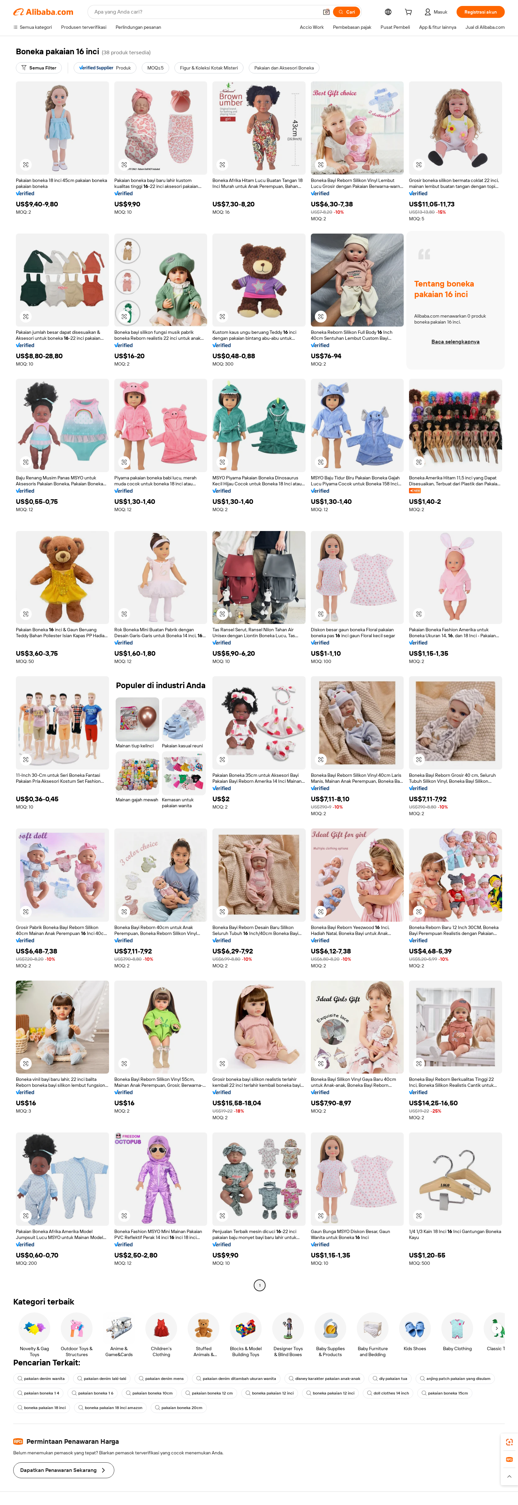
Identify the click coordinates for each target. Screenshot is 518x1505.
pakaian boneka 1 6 (92, 1393)
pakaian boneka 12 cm (209, 1393)
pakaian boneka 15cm (445, 1393)
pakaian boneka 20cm (179, 1407)
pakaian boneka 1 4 (38, 1393)
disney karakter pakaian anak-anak (324, 1378)
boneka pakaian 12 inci (269, 1393)
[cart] (410, 13)
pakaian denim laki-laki (101, 1378)
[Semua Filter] (39, 67)
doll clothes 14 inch (388, 1393)
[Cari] (346, 12)
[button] (326, 12)
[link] (509, 1442)
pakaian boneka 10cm (149, 1393)
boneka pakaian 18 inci (42, 1407)
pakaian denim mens (161, 1378)
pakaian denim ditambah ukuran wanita (236, 1378)
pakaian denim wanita (41, 1378)
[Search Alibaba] (205, 12)
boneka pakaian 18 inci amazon (110, 1407)
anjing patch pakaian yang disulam (455, 1378)
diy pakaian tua (390, 1378)
